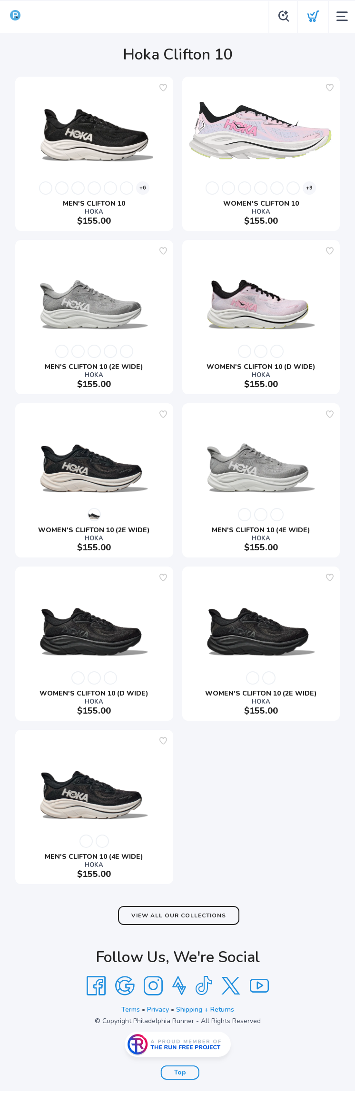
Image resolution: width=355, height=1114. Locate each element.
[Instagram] (153, 986)
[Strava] (179, 986)
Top (180, 1072)
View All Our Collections (178, 915)
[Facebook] (96, 986)
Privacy (158, 1009)
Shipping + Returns (205, 1009)
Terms (130, 1009)
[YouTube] (259, 986)
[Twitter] (231, 986)
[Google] (124, 986)
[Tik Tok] (204, 986)
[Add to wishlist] (163, 87)
